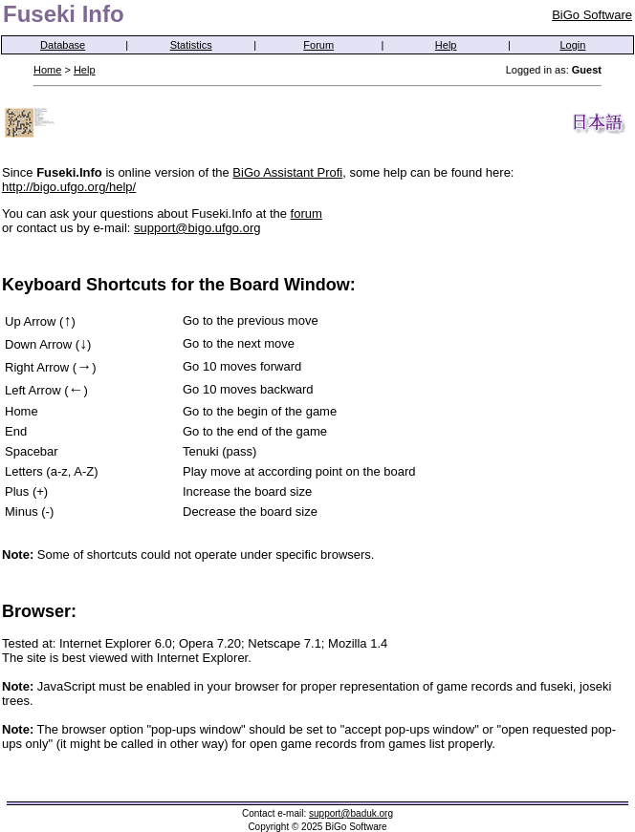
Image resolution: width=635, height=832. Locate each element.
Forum (318, 45)
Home (47, 69)
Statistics (191, 45)
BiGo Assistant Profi (287, 172)
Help (446, 45)
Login (573, 45)
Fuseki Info (63, 14)
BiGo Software (592, 15)
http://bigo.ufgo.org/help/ (69, 187)
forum (306, 213)
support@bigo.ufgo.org (197, 228)
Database (62, 45)
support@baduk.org (351, 813)
